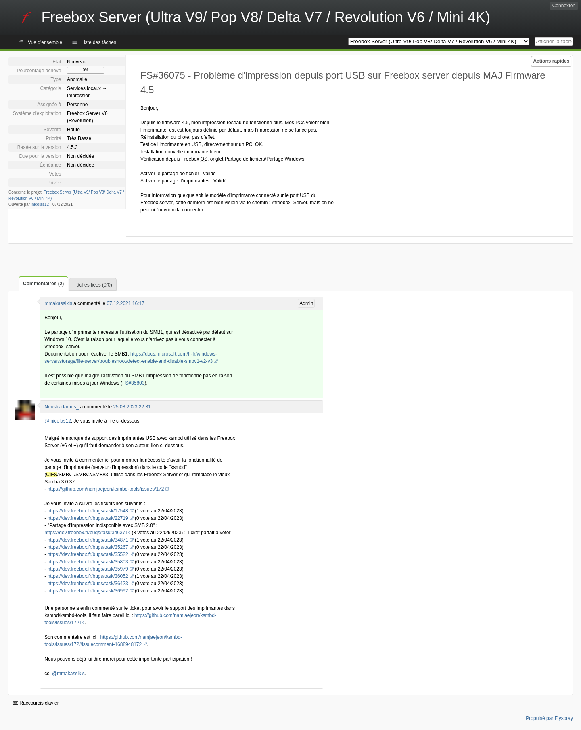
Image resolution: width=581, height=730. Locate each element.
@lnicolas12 (57, 421)
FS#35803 (133, 383)
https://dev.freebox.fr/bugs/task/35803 (88, 562)
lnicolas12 (40, 204)
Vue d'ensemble (45, 42)
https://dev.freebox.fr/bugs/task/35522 (88, 554)
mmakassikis (58, 303)
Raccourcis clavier (36, 703)
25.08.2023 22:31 (131, 407)
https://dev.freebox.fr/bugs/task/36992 (88, 591)
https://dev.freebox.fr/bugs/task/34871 (88, 540)
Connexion (563, 5)
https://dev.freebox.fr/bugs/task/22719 (88, 518)
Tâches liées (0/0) (92, 285)
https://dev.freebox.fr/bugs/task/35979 (88, 569)
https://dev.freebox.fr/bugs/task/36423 (88, 583)
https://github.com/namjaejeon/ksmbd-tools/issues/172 (106, 489)
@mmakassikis (68, 673)
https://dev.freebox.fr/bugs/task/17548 (88, 511)
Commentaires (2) (43, 284)
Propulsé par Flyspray (549, 718)
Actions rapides (551, 61)
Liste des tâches (98, 42)
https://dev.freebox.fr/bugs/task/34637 (84, 532)
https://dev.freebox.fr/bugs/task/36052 (88, 576)
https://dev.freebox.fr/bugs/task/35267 (88, 547)
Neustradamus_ (61, 407)
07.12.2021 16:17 (125, 303)
